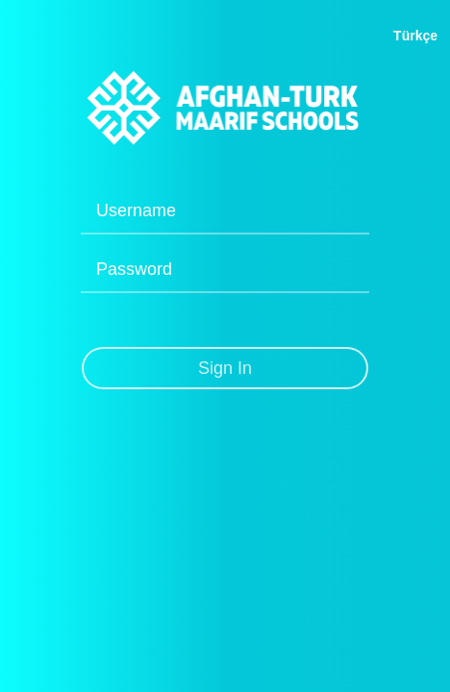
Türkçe (415, 35)
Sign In (225, 368)
